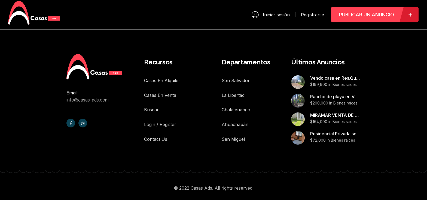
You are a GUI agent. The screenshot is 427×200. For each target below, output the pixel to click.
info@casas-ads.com (87, 100)
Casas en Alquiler (162, 78)
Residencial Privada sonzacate (335, 133)
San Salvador (236, 78)
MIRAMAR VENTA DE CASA (335, 115)
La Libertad (233, 90)
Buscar (151, 102)
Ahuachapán (235, 115)
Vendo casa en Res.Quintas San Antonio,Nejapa (335, 78)
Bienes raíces (345, 84)
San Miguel (233, 127)
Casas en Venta (160, 90)
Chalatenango (236, 102)
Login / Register (160, 115)
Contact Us (155, 127)
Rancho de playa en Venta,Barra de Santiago (335, 96)
